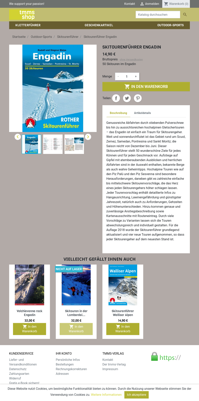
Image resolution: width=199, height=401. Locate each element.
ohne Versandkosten (131, 59)
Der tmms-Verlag (114, 364)
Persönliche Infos (68, 360)
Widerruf (15, 378)
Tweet (127, 98)
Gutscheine (63, 378)
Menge (107, 76)
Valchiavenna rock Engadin (29, 313)
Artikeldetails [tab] (142, 113)
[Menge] (127, 76)
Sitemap (15, 388)
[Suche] (158, 14)
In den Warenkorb (146, 86)
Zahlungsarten (19, 374)
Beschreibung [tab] (118, 113)
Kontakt (129, 4)
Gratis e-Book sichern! (24, 383)
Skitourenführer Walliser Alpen (123, 313)
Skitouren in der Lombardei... (76, 313)
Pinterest (138, 98)
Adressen (62, 374)
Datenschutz (17, 369)
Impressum (110, 369)
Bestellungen (65, 364)
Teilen (116, 98)
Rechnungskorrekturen (71, 369)
